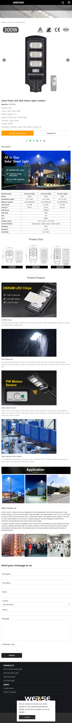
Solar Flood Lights (9, 677)
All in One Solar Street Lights (13, 669)
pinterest (41, 141)
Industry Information (10, 692)
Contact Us (51, 133)
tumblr (44, 141)
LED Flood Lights (9, 680)
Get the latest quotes (17, 133)
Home (3, 22)
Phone (4, 610)
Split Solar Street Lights (11, 673)
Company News (9, 688)
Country (4, 601)
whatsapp (37, 141)
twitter (34, 141)
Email (4, 592)
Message (5, 619)
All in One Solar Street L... (17, 22)
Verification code (8, 644)
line (30, 141)
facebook (27, 141)
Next (68, 60)
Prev (4, 60)
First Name (6, 574)
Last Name (5, 583)
